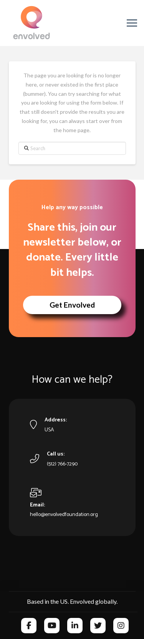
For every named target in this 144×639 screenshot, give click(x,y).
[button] (132, 23)
